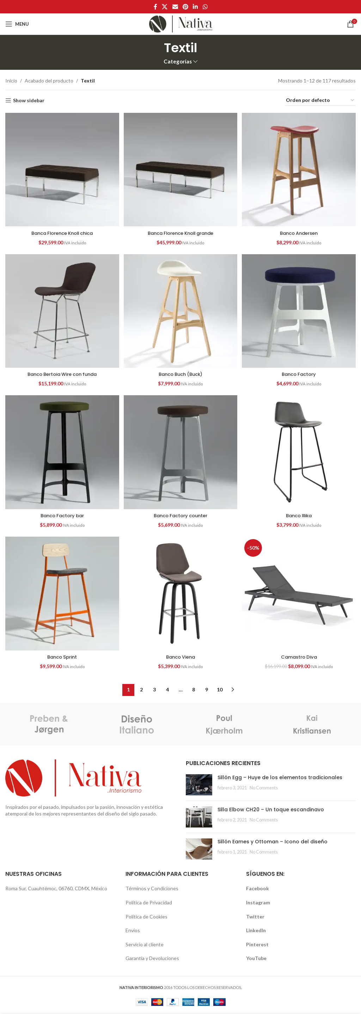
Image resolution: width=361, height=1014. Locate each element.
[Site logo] (180, 23)
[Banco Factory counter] (180, 453)
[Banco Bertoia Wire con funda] (61, 311)
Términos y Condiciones (152, 889)
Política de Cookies (146, 917)
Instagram (258, 903)
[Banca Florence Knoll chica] (61, 169)
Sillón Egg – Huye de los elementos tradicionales (280, 778)
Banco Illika (299, 515)
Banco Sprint (61, 657)
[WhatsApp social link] (205, 6)
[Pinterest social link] (185, 6)
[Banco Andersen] (300, 169)
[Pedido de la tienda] (320, 101)
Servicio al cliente (145, 945)
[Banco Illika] (300, 453)
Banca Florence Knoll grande (180, 231)
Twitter (255, 917)
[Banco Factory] (300, 311)
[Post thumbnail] (199, 785)
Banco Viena (180, 657)
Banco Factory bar (61, 515)
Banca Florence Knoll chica (61, 231)
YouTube (256, 959)
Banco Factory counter (180, 515)
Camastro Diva (299, 657)
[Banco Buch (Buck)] (180, 311)
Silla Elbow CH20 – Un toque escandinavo (271, 810)
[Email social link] (175, 6)
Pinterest (257, 945)
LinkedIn (256, 931)
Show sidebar (28, 100)
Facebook (257, 889)
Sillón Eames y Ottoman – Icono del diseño (273, 842)
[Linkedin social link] (195, 6)
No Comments (264, 788)
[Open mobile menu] (17, 24)
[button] (61, 169)
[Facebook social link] (155, 6)
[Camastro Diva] (300, 595)
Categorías (178, 61)
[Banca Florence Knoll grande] (180, 169)
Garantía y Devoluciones (152, 959)
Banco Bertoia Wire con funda (61, 373)
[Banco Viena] (180, 595)
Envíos (133, 931)
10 (219, 691)
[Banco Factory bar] (61, 453)
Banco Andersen (300, 231)
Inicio (11, 81)
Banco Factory (300, 373)
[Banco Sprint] (61, 595)
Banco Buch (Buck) (180, 373)
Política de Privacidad (149, 903)
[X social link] (165, 6)
